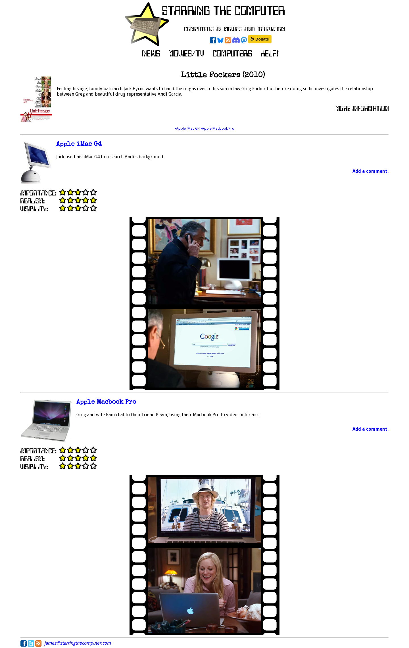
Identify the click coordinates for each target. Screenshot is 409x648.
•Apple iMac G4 (188, 128)
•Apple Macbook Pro (217, 128)
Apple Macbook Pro (106, 402)
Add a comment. (370, 171)
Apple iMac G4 (79, 144)
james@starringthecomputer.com (77, 643)
